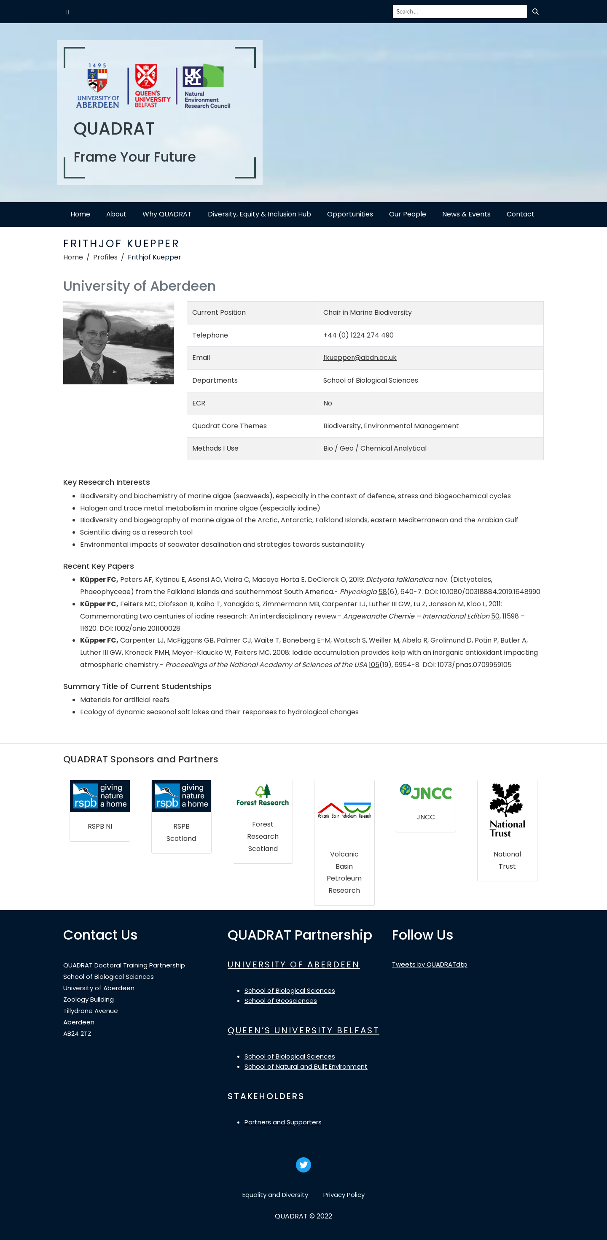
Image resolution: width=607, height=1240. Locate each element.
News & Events (466, 214)
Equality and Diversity (275, 1194)
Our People (407, 214)
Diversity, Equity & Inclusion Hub (259, 214)
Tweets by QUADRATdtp (429, 964)
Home (80, 214)
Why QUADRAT (167, 214)
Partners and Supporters (283, 1122)
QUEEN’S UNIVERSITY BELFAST (303, 1030)
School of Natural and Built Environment (306, 1066)
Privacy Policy (344, 1194)
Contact (520, 214)
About (116, 214)
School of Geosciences (280, 1000)
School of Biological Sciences (289, 990)
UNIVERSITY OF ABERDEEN (294, 964)
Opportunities (350, 214)
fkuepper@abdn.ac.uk (360, 357)
